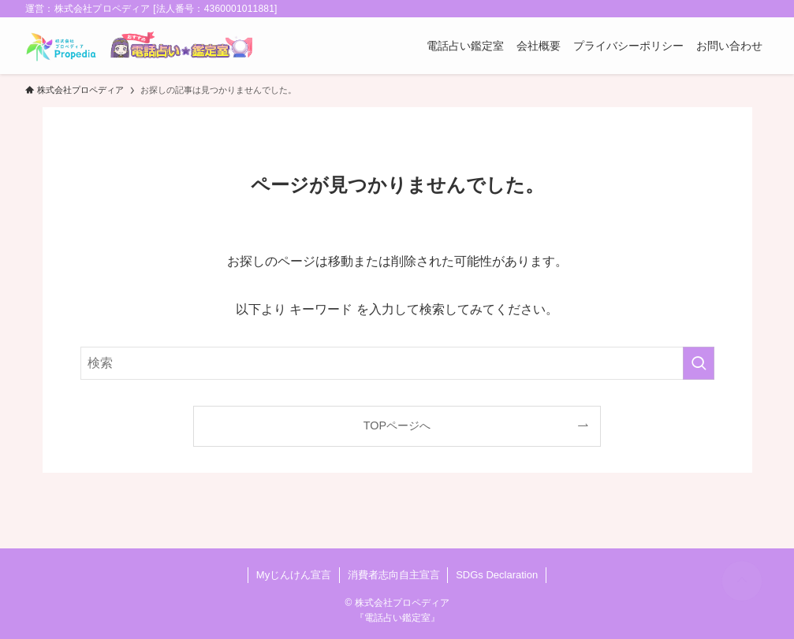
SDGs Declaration (497, 575)
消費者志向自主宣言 (394, 575)
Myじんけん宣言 (293, 575)
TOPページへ (397, 425)
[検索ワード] (397, 363)
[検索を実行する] (698, 363)
